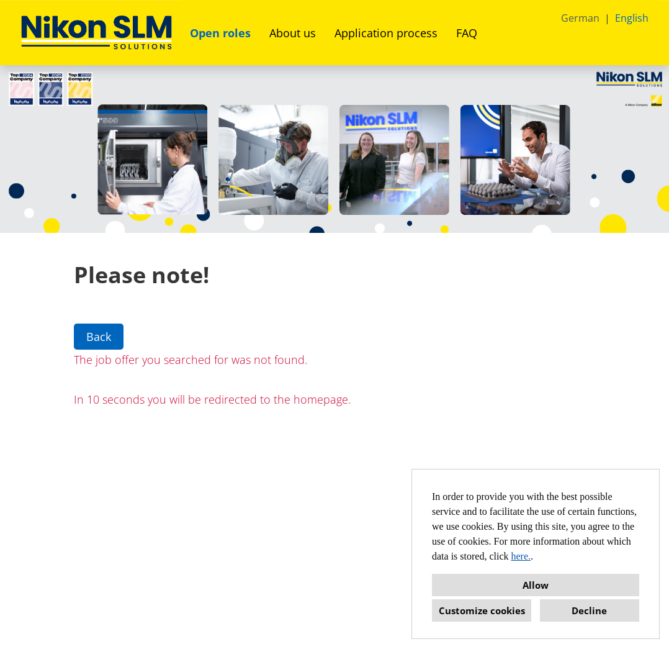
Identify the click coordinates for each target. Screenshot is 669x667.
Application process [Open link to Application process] (386, 32)
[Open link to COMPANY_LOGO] (96, 32)
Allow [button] (536, 585)
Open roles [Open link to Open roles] (220, 32)
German (580, 18)
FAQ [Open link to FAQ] (466, 32)
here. (521, 556)
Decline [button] (589, 610)
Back (98, 336)
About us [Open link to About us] (292, 32)
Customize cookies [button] (482, 610)
